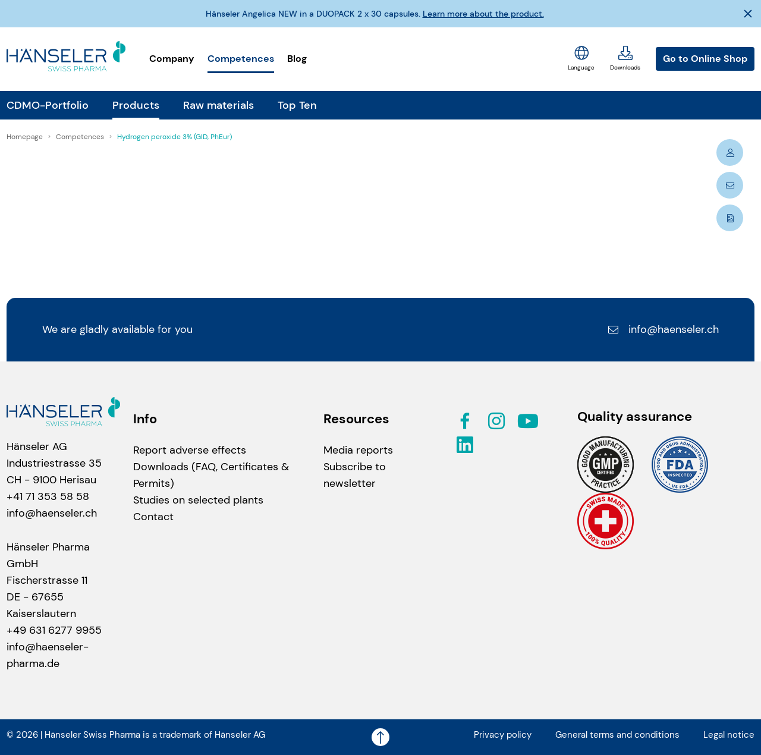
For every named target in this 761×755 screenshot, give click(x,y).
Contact (153, 516)
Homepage (26, 136)
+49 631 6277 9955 (54, 630)
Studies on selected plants (198, 500)
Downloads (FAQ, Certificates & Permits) (211, 475)
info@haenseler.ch (663, 329)
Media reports (358, 450)
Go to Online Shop (705, 58)
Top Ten (297, 105)
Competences (240, 58)
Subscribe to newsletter (354, 475)
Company (171, 58)
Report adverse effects (189, 450)
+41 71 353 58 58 (48, 496)
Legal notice (728, 735)
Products (135, 105)
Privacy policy (503, 735)
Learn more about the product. (483, 13)
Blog (297, 58)
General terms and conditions (617, 735)
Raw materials (218, 105)
